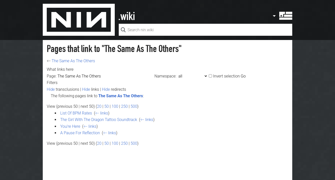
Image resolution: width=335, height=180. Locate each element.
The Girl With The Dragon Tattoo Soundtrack (98, 119)
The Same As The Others (73, 60)
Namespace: (165, 76)
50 (106, 106)
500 (133, 106)
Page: (51, 76)
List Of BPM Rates (76, 113)
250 (124, 106)
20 (99, 106)
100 (115, 106)
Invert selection (226, 76)
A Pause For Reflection (80, 132)
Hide (51, 89)
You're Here (70, 126)
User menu (282, 16)
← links (101, 113)
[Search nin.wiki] (205, 30)
